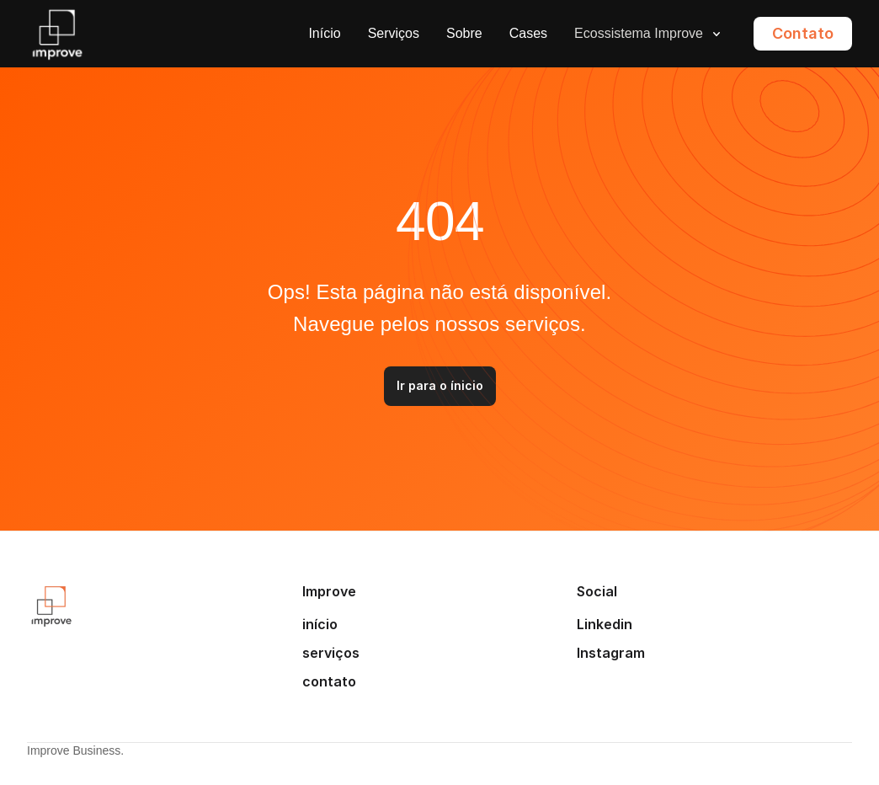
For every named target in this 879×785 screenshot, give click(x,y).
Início (324, 33)
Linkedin (604, 624)
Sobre (464, 33)
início (320, 624)
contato (329, 681)
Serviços (393, 33)
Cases (528, 33)
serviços (331, 652)
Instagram (611, 652)
